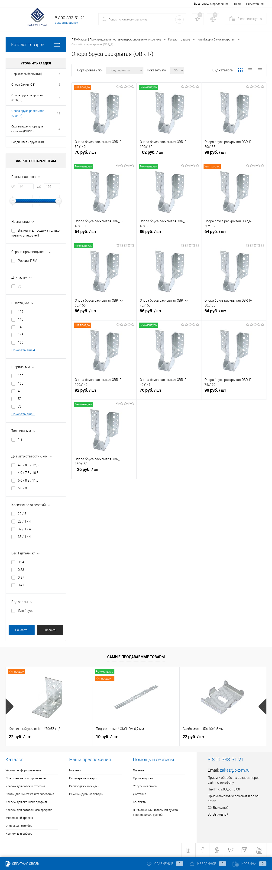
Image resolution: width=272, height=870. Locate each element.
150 (20, 342)
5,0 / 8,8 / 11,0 (28, 480)
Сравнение (165, 864)
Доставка (139, 794)
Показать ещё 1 (23, 414)
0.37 (21, 577)
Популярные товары (83, 778)
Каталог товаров (35, 44)
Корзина (249, 864)
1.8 (20, 439)
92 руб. (104, 392)
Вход (237, 4)
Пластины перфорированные (26, 778)
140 (20, 327)
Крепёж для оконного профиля (27, 802)
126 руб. (104, 471)
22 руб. (19, 736)
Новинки (75, 770)
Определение (219, 4)
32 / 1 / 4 (24, 529)
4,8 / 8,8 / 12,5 (28, 465)
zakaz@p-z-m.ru (234, 770)
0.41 (21, 585)
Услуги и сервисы (145, 786)
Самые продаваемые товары (136, 656)
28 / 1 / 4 (24, 521)
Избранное (208, 864)
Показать (21, 630)
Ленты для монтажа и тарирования (30, 794)
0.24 (21, 562)
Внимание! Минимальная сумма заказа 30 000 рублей (155, 812)
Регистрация (255, 4)
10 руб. (106, 736)
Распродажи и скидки (84, 786)
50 (20, 399)
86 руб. (169, 233)
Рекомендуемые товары (86, 794)
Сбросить (49, 630)
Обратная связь (22, 864)
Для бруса (25, 611)
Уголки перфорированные (23, 770)
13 (58, 113)
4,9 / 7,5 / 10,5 (28, 473)
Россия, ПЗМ (27, 261)
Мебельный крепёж (19, 818)
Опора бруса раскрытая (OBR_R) (27, 113)
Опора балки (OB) (23, 84)
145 (20, 335)
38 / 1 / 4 (24, 537)
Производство (143, 778)
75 (20, 406)
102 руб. (169, 154)
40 (20, 391)
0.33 (21, 570)
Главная (138, 770)
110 (20, 319)
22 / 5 (22, 514)
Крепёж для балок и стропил (25, 786)
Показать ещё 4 (23, 350)
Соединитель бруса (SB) (27, 142)
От (13, 186)
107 (20, 312)
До (39, 186)
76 (20, 286)
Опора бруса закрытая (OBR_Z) (27, 97)
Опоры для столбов (19, 825)
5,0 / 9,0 (23, 488)
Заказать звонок (66, 22)
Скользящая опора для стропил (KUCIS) (27, 129)
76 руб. (104, 154)
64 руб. (104, 233)
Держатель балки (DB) (26, 74)
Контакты (139, 802)
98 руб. (233, 154)
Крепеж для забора (19, 833)
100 (20, 376)
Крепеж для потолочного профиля (29, 810)
